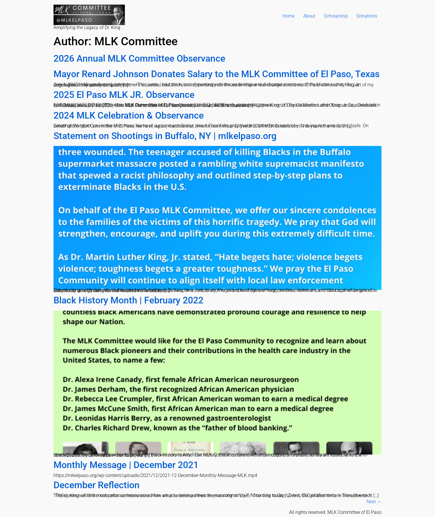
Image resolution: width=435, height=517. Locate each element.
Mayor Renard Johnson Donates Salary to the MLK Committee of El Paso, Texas (216, 74)
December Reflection (97, 485)
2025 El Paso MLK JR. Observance (124, 94)
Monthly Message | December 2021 (126, 464)
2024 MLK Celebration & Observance (129, 115)
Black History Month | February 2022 (128, 300)
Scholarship (336, 16)
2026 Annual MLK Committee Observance (139, 58)
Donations (366, 16)
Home (289, 16)
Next (374, 501)
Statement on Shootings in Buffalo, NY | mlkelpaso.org (165, 135)
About (309, 16)
